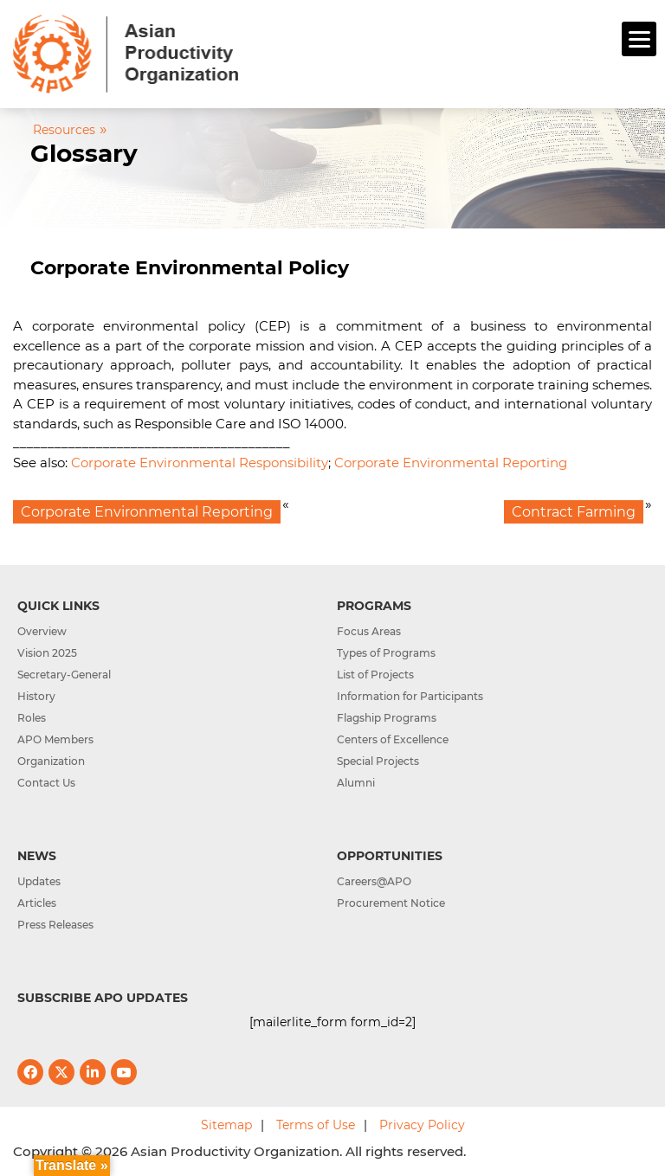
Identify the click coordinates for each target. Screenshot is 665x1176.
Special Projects (378, 761)
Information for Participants (410, 696)
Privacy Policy (422, 1125)
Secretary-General (64, 674)
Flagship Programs (386, 717)
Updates (39, 881)
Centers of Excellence (393, 739)
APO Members (55, 739)
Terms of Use (315, 1125)
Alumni (356, 782)
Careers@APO (374, 881)
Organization (51, 761)
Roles (31, 717)
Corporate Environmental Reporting (450, 462)
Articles (36, 902)
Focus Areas (369, 631)
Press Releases (55, 924)
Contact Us (46, 782)
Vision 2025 (47, 652)
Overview (42, 631)
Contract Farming (574, 512)
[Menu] (639, 39)
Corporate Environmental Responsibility (199, 462)
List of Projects (375, 674)
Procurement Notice (391, 902)
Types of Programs (386, 652)
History (36, 696)
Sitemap (226, 1125)
